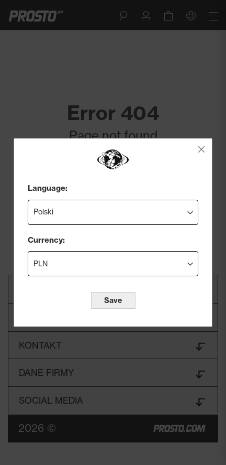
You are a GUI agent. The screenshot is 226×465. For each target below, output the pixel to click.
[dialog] (113, 232)
